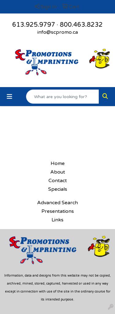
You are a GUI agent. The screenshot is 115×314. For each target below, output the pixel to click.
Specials (57, 189)
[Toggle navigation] (9, 96)
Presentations (57, 211)
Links (57, 220)
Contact (57, 181)
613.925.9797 (33, 25)
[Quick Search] (62, 97)
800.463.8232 (81, 25)
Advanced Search (57, 203)
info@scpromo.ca (57, 32)
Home (58, 163)
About (57, 172)
